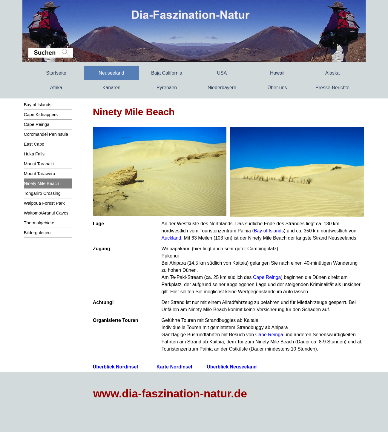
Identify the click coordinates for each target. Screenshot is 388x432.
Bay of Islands (37, 104)
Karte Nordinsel (174, 366)
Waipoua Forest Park (44, 203)
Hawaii (277, 72)
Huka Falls (34, 154)
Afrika (56, 87)
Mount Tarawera (39, 173)
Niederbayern (222, 87)
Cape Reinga (37, 124)
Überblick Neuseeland (232, 366)
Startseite (56, 72)
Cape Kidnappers (41, 114)
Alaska (332, 72)
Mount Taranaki (39, 163)
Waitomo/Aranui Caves (46, 213)
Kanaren (111, 87)
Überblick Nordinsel (115, 366)
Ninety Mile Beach (41, 183)
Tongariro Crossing (42, 193)
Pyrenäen (167, 87)
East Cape (34, 144)
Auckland (171, 237)
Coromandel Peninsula (46, 134)
